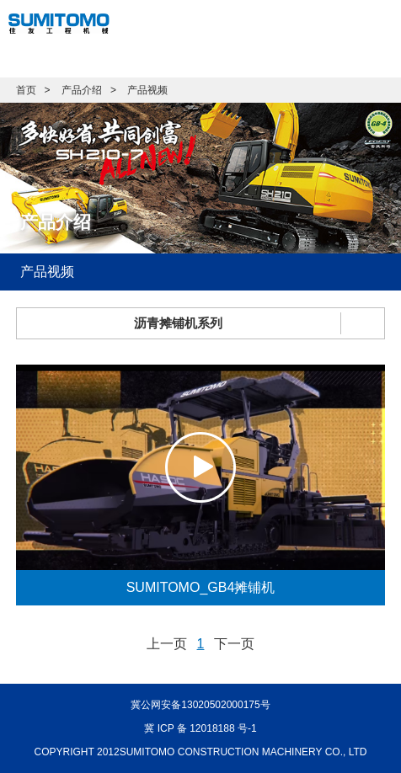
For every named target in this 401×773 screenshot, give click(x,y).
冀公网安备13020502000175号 (200, 705)
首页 (26, 90)
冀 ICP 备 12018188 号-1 (200, 728)
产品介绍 (81, 90)
